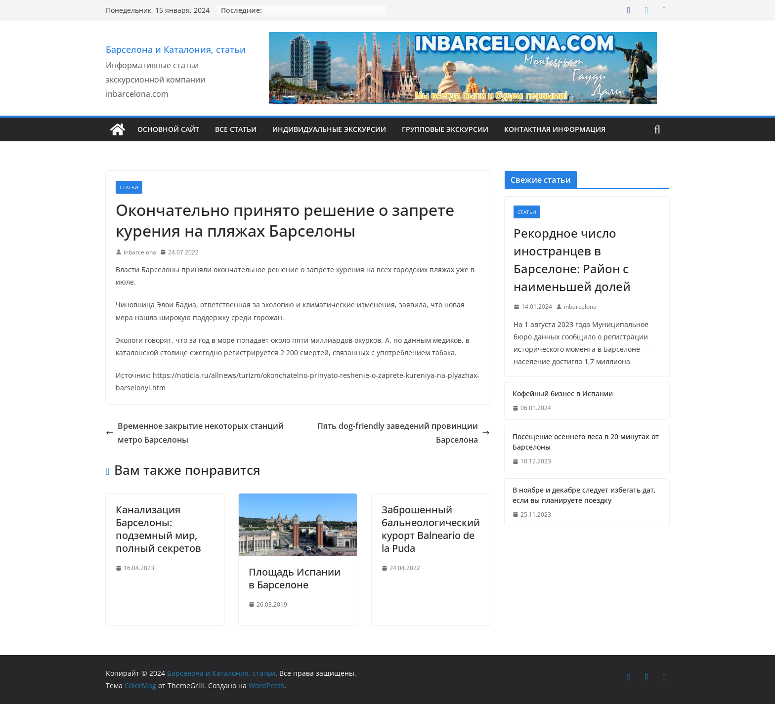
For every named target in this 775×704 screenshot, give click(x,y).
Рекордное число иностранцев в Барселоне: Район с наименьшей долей (572, 259)
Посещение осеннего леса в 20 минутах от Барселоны (586, 442)
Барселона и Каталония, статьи (176, 49)
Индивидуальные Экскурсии (329, 129)
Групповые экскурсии (445, 129)
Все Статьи (236, 129)
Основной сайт (168, 129)
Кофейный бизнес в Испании (563, 393)
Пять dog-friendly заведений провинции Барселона (403, 433)
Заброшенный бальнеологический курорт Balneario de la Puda (431, 529)
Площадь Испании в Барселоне (295, 578)
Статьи (129, 187)
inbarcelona (140, 252)
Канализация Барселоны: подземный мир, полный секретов (158, 529)
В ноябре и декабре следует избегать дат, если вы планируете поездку (584, 495)
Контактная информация (554, 129)
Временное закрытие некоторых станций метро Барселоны (195, 433)
